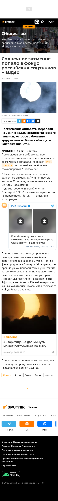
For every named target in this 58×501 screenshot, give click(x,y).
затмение (49, 375)
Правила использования (25, 442)
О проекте (7, 442)
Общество (10, 337)
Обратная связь (9, 465)
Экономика (23, 415)
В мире (18, 375)
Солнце (37, 375)
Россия (28, 375)
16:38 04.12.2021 (10, 78)
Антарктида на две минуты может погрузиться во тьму (24, 344)
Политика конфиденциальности (17, 450)
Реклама (6, 446)
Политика (7, 415)
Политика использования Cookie (18, 454)
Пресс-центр (28, 446)
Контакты (16, 446)
